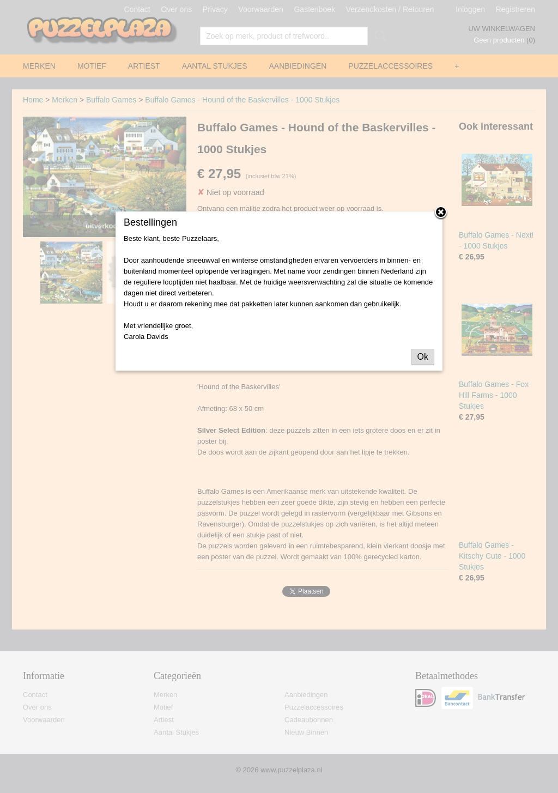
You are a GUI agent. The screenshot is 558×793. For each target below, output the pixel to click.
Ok (422, 356)
